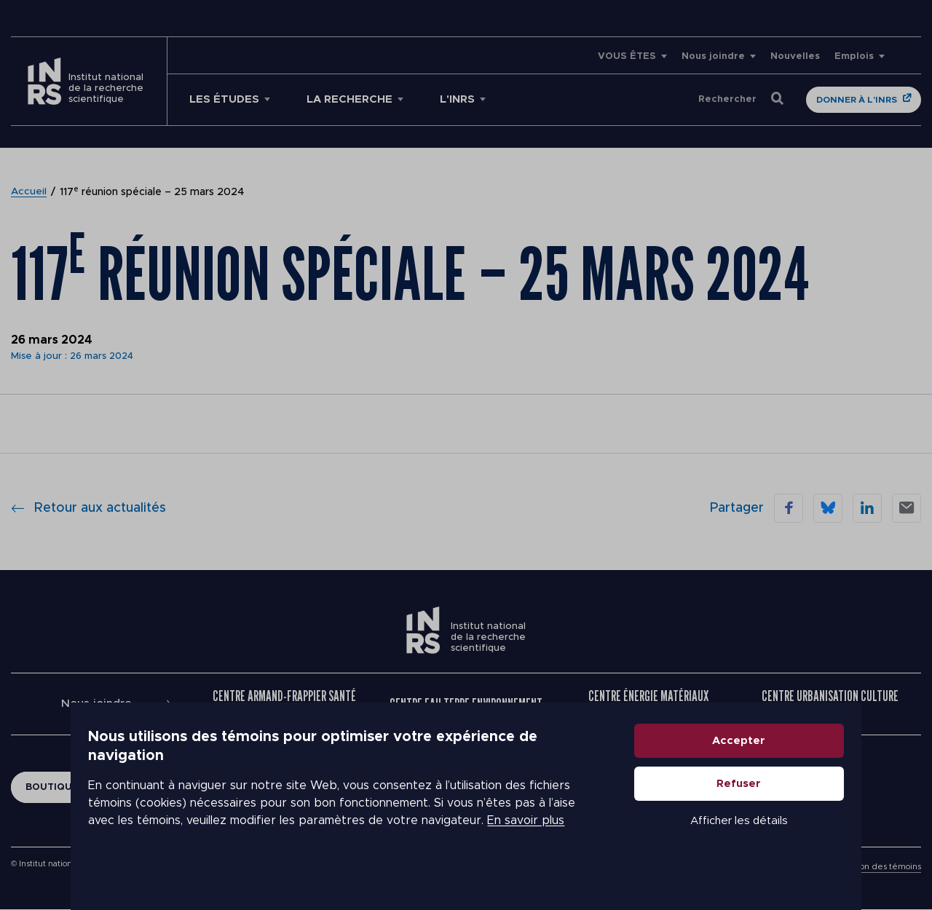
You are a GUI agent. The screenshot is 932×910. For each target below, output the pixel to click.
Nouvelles (795, 56)
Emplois (854, 56)
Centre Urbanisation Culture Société (830, 704)
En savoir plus (412, 837)
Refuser (754, 809)
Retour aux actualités (88, 508)
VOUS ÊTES (627, 56)
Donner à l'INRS (856, 99)
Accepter (754, 766)
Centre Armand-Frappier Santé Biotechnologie (284, 704)
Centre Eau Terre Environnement (466, 704)
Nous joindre (713, 56)
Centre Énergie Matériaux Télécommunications (648, 704)
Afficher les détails (754, 847)
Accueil (29, 192)
